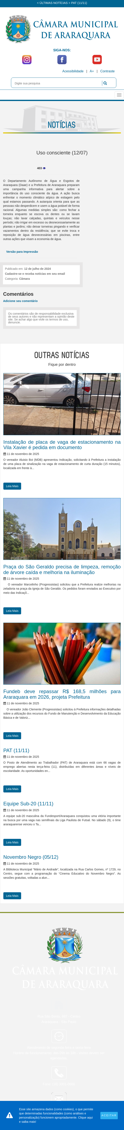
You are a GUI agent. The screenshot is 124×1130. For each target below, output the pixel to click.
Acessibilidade (73, 71)
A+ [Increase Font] (92, 71)
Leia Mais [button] (12, 486)
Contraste (107, 71)
